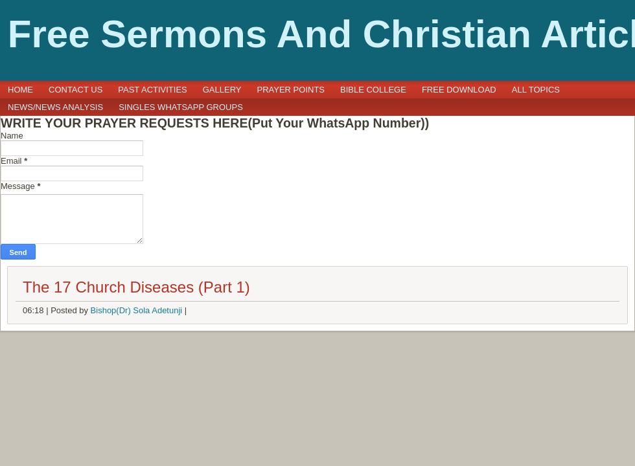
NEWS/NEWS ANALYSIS (55, 107)
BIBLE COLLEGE (373, 89)
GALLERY (222, 89)
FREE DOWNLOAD (459, 89)
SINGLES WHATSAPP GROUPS (181, 107)
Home (20, 89)
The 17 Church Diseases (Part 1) (136, 287)
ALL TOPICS (536, 89)
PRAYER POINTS (291, 89)
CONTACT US (75, 89)
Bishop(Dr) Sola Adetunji (137, 310)
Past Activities (152, 89)
